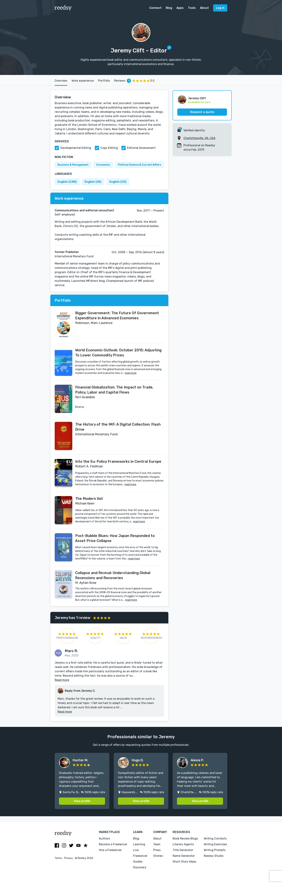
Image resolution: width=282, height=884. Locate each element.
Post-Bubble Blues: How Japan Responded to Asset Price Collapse (115, 538)
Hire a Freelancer (110, 850)
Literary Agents (183, 844)
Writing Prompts (215, 850)
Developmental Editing (75, 148)
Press (157, 850)
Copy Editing (109, 148)
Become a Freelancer (113, 844)
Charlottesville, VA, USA (199, 138)
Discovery (139, 867)
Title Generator (183, 850)
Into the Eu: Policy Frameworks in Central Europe (118, 461)
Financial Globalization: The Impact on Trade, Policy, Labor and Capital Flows (114, 389)
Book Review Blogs (185, 838)
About (204, 8)
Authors (104, 838)
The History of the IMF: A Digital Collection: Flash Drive (118, 427)
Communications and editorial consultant (84, 210)
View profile (82, 801)
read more (131, 373)
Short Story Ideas (184, 861)
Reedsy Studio (213, 856)
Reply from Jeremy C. (80, 690)
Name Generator (184, 856)
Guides (137, 861)
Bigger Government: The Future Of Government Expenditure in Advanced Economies (117, 315)
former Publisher (67, 252)
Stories (158, 856)
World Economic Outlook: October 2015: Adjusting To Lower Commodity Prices (118, 352)
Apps (180, 8)
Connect (155, 8)
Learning (139, 844)
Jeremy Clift (197, 98)
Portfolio (104, 80)
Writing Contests (215, 838)
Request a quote (202, 112)
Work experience (83, 80)
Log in (220, 8)
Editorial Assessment (141, 148)
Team (156, 844)
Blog (169, 8)
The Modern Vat (89, 498)
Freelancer (140, 856)
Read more (62, 680)
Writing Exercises (215, 844)
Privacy (68, 858)
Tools (192, 8)
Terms (58, 858)
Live (136, 850)
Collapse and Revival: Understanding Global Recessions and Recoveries (112, 575)
